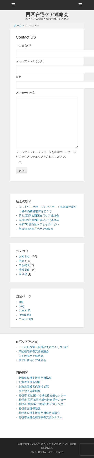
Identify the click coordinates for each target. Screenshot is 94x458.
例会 (21, 260)
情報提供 (24, 269)
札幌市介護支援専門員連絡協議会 (39, 412)
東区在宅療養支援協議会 (34, 351)
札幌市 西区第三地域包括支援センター (42, 399)
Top (21, 301)
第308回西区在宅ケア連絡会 (36, 228)
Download (25, 314)
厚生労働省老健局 (30, 390)
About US (25, 310)
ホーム (19, 26)
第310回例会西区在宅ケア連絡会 (39, 215)
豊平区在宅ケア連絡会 (32, 360)
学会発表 (24, 265)
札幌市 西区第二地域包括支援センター (42, 404)
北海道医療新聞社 (30, 382)
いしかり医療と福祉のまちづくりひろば (43, 347)
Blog (21, 306)
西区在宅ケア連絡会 (47, 14)
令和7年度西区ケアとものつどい (39, 224)
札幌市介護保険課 (30, 408)
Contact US (26, 319)
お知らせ (24, 256)
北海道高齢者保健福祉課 (34, 386)
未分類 (23, 274)
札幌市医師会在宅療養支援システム (40, 417)
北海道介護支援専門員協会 (35, 377)
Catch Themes (55, 452)
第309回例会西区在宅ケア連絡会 (39, 220)
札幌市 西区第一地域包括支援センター (42, 395)
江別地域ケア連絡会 (31, 355)
